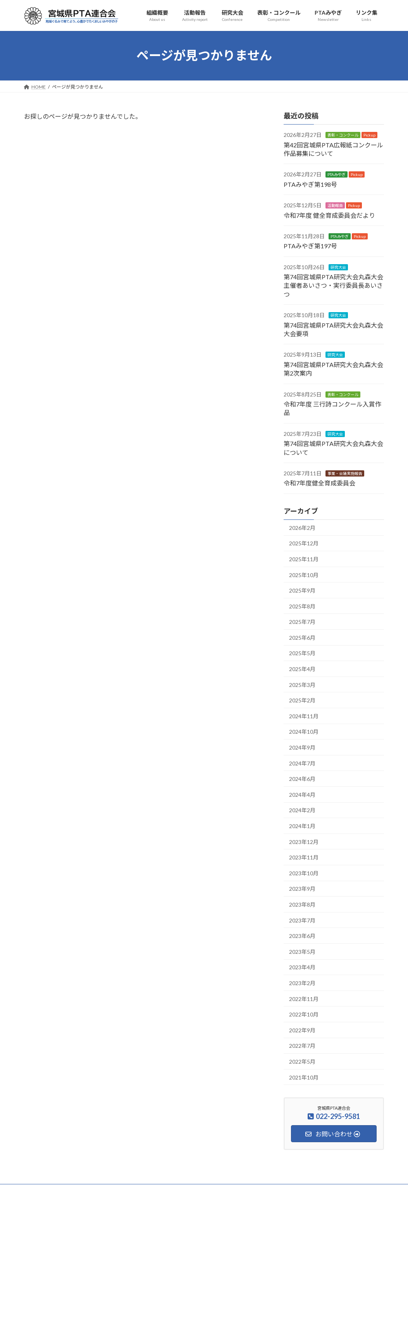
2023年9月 (302, 888)
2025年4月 (302, 669)
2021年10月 (303, 1077)
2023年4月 (302, 967)
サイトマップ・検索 (315, 1191)
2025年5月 (302, 653)
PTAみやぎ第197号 (310, 245)
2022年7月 (302, 1045)
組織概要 (70, 1191)
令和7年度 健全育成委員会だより (329, 215)
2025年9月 (302, 590)
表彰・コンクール (342, 135)
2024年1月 (302, 826)
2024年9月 (302, 747)
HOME (38, 1191)
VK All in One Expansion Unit (253, 1316)
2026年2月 (302, 527)
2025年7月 (302, 621)
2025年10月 (303, 574)
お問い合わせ (45, 1196)
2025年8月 (302, 606)
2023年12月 (303, 841)
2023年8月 (302, 904)
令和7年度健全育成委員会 (319, 483)
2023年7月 (302, 920)
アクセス (83, 1196)
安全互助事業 (265, 1191)
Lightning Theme (201, 1316)
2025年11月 (303, 559)
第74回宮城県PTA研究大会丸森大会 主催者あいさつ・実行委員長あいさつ (333, 285)
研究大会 (338, 267)
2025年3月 (302, 684)
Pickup (369, 135)
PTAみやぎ (336, 174)
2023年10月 (303, 873)
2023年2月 (302, 983)
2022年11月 (303, 998)
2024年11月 (303, 716)
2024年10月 (303, 731)
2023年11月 (303, 857)
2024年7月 (302, 763)
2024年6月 (302, 779)
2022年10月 (303, 1014)
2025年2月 (302, 700)
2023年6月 (302, 936)
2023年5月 (302, 951)
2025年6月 (302, 637)
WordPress (162, 1316)
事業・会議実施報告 (344, 473)
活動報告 (335, 205)
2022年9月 (302, 1030)
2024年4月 (302, 794)
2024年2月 (302, 810)
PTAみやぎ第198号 (310, 184)
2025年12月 (303, 543)
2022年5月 (302, 1061)
